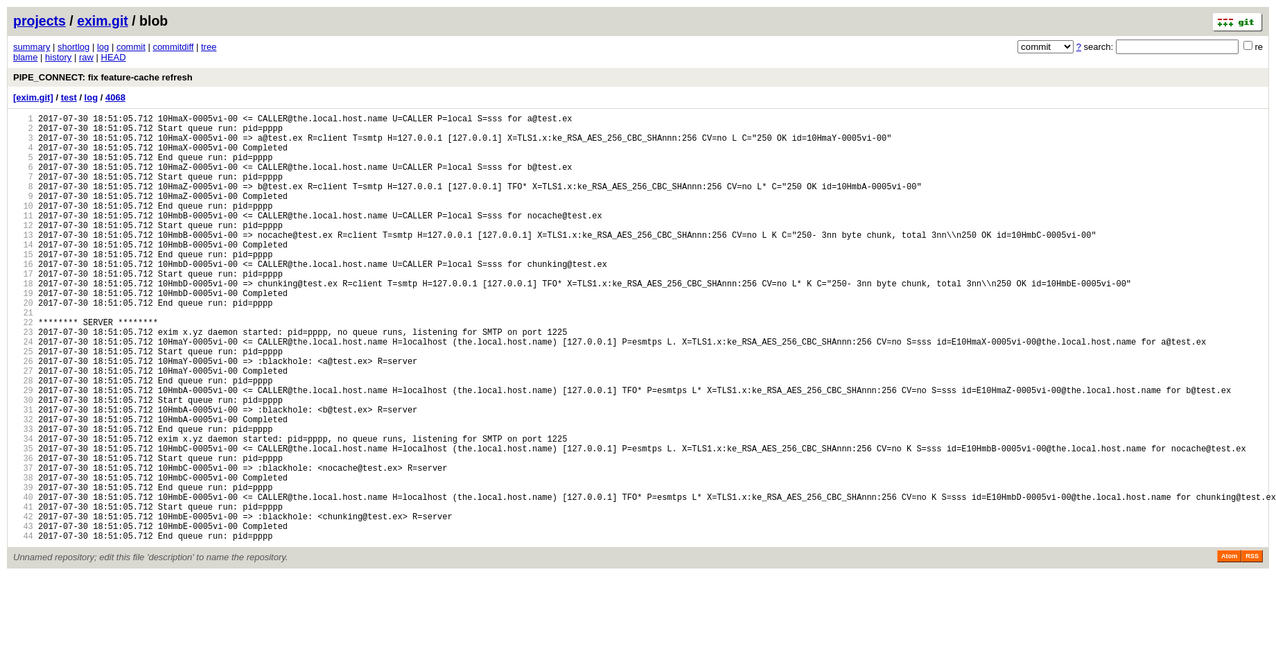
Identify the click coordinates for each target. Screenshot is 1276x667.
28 (23, 438)
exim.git (102, 20)
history (58, 57)
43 (23, 615)
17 (23, 309)
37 (23, 545)
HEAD (113, 57)
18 (23, 321)
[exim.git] (33, 97)
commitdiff (172, 47)
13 (23, 262)
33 (23, 497)
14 (23, 273)
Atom (1229, 647)
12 (23, 250)
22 (23, 368)
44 (23, 627)
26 (23, 415)
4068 (115, 97)
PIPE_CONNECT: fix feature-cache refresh (103, 77)
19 (23, 332)
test (69, 97)
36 (23, 533)
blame (25, 57)
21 (23, 356)
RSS (1252, 647)
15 (23, 285)
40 (23, 580)
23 (23, 380)
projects (39, 20)
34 (23, 509)
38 (23, 556)
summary (31, 47)
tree (208, 47)
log (103, 47)
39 (23, 568)
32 (23, 486)
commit (131, 47)
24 (23, 391)
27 (23, 427)
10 (23, 226)
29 (23, 450)
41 (23, 592)
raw (86, 57)
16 (23, 297)
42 (23, 603)
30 (23, 462)
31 (23, 474)
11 (23, 238)
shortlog (73, 47)
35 (23, 521)
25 (23, 403)
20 (23, 344)
